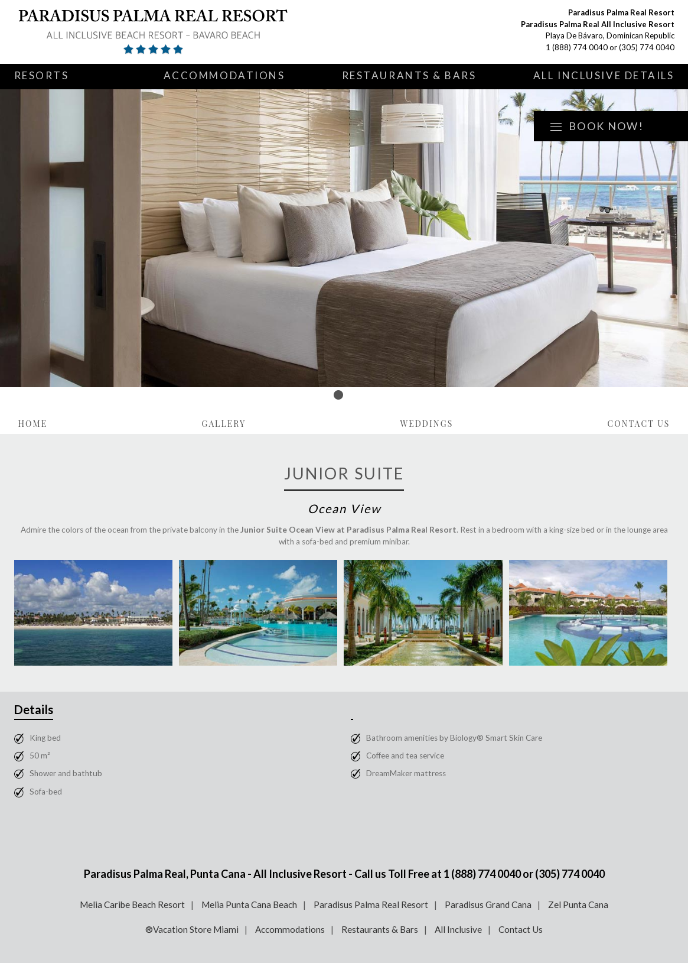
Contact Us (638, 423)
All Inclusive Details (603, 75)
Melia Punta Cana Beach (249, 904)
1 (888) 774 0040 (577, 47)
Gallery (223, 423)
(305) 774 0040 (646, 47)
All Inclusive (458, 929)
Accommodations (224, 75)
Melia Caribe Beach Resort (132, 904)
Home (33, 423)
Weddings (426, 423)
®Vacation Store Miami (192, 929)
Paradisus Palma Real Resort (371, 904)
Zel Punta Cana (578, 904)
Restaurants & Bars (409, 75)
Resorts (41, 75)
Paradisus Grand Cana (488, 904)
